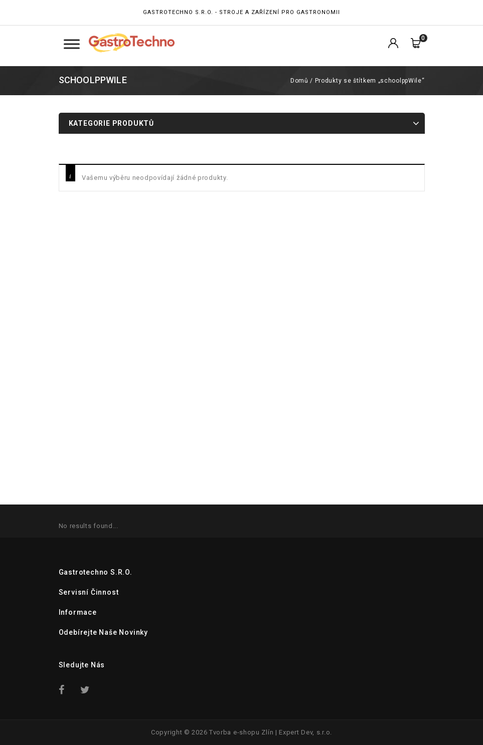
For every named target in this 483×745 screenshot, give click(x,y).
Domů (299, 80)
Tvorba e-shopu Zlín (241, 732)
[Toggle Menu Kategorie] (72, 44)
